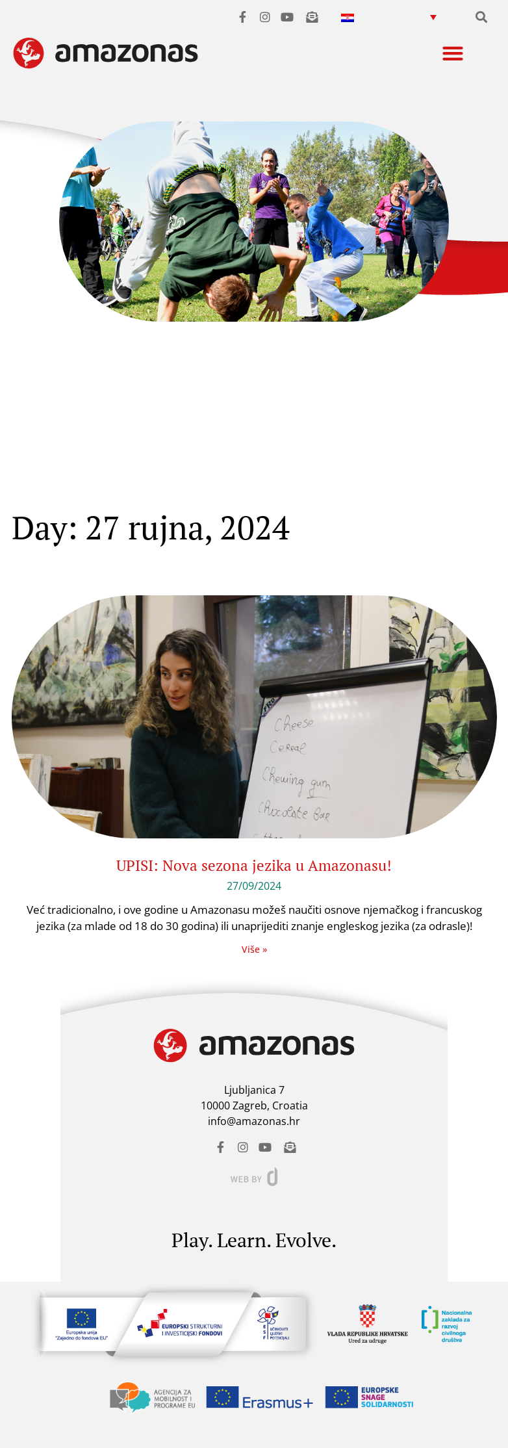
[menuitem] (389, 16)
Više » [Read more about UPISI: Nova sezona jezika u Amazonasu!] (254, 949)
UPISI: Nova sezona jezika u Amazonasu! (254, 865)
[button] (482, 16)
